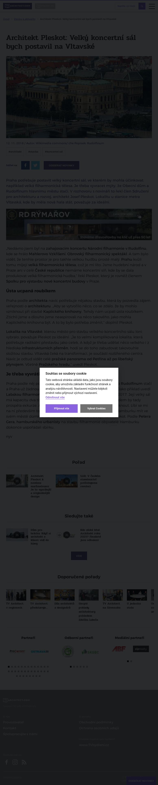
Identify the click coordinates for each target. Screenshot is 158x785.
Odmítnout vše (55, 397)
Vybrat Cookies (96, 408)
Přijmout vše (61, 408)
